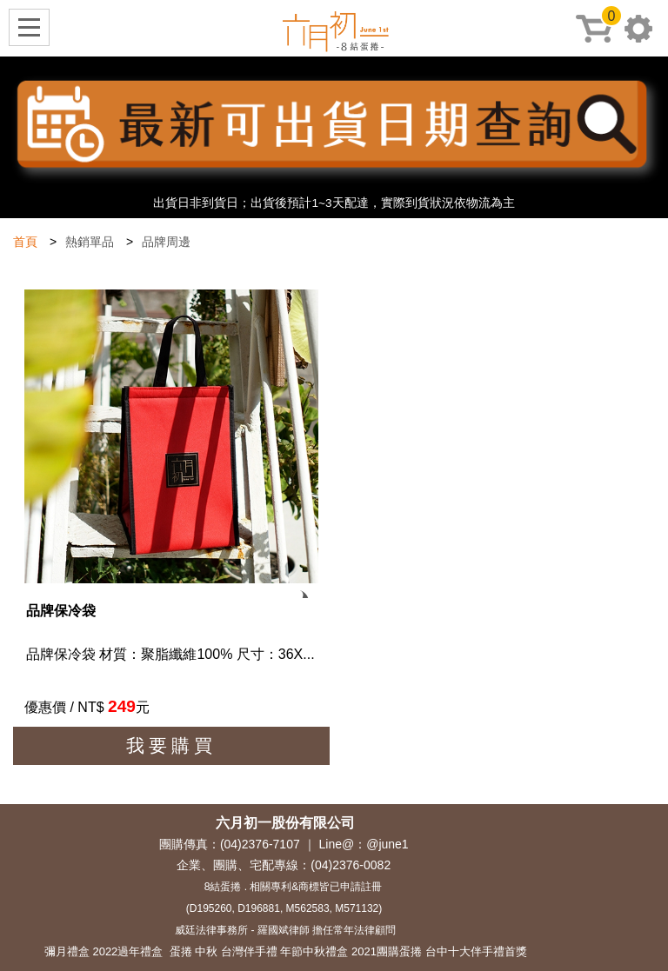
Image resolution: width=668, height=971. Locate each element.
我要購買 (171, 745)
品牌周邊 (166, 242)
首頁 (25, 242)
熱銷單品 (89, 242)
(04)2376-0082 (351, 865)
